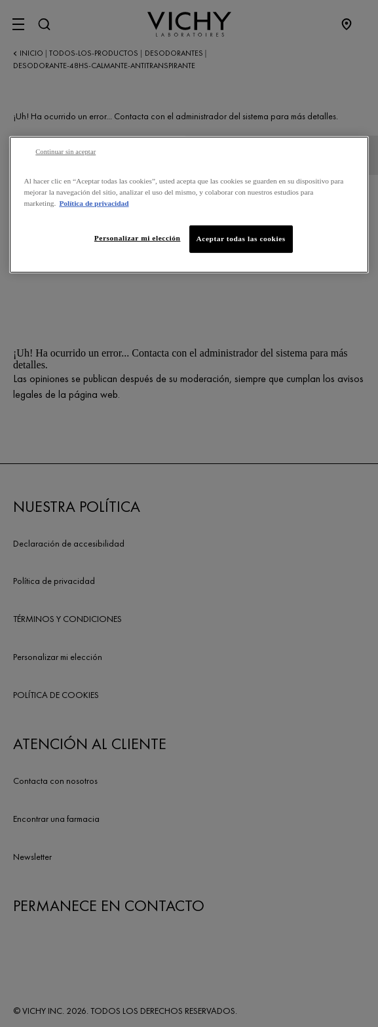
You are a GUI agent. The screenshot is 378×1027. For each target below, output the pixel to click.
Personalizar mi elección (137, 238)
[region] (188, 204)
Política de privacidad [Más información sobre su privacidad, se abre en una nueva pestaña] (93, 203)
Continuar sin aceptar (65, 151)
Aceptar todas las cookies (241, 238)
